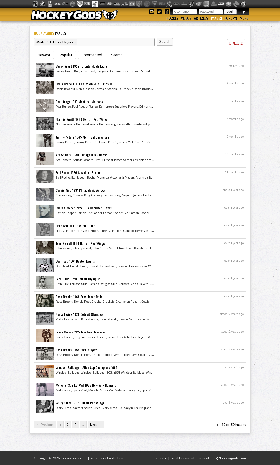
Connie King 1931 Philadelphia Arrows (81, 190)
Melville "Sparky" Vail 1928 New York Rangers (86, 385)
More (244, 18)
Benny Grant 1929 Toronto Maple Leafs (81, 66)
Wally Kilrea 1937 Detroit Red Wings (80, 402)
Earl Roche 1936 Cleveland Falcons (78, 172)
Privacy (161, 458)
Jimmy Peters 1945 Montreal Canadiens (82, 137)
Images (216, 18)
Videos (186, 18)
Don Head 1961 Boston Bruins (75, 261)
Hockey (172, 18)
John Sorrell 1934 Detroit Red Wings (80, 243)
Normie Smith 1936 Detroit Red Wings (82, 119)
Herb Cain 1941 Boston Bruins (75, 225)
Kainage (100, 458)
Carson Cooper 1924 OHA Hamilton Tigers (84, 208)
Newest (43, 55)
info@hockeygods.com (228, 458)
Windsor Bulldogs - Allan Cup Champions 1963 (86, 367)
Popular (66, 55)
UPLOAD (236, 43)
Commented (92, 55)
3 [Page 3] (76, 424)
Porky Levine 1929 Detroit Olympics (79, 314)
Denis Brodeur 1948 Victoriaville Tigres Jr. (84, 83)
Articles (201, 18)
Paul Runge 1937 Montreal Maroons (79, 101)
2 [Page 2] (68, 424)
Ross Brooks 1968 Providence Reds (79, 296)
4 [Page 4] (83, 424)
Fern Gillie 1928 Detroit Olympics (78, 278)
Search (116, 55)
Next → (96, 424)
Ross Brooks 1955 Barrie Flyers (77, 349)
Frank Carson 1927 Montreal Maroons (80, 332)
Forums (231, 18)
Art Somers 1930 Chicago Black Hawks (82, 154)
